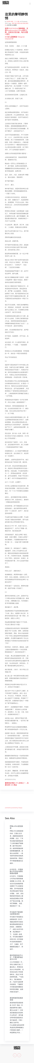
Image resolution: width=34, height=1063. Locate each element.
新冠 (18, 23)
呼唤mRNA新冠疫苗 (16, 827)
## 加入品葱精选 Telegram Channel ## (15, 38)
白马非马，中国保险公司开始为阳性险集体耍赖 (16, 871)
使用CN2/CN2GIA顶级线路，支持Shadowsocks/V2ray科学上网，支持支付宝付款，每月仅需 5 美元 (16, 31)
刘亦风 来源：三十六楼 (13, 21)
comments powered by (13, 807)
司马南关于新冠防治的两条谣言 (16, 913)
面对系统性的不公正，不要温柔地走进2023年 (16, 957)
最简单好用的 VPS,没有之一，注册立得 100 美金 (17, 784)
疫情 (24, 23)
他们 (16, 23)
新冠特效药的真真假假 (16, 999)
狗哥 (13, 23)
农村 (21, 23)
